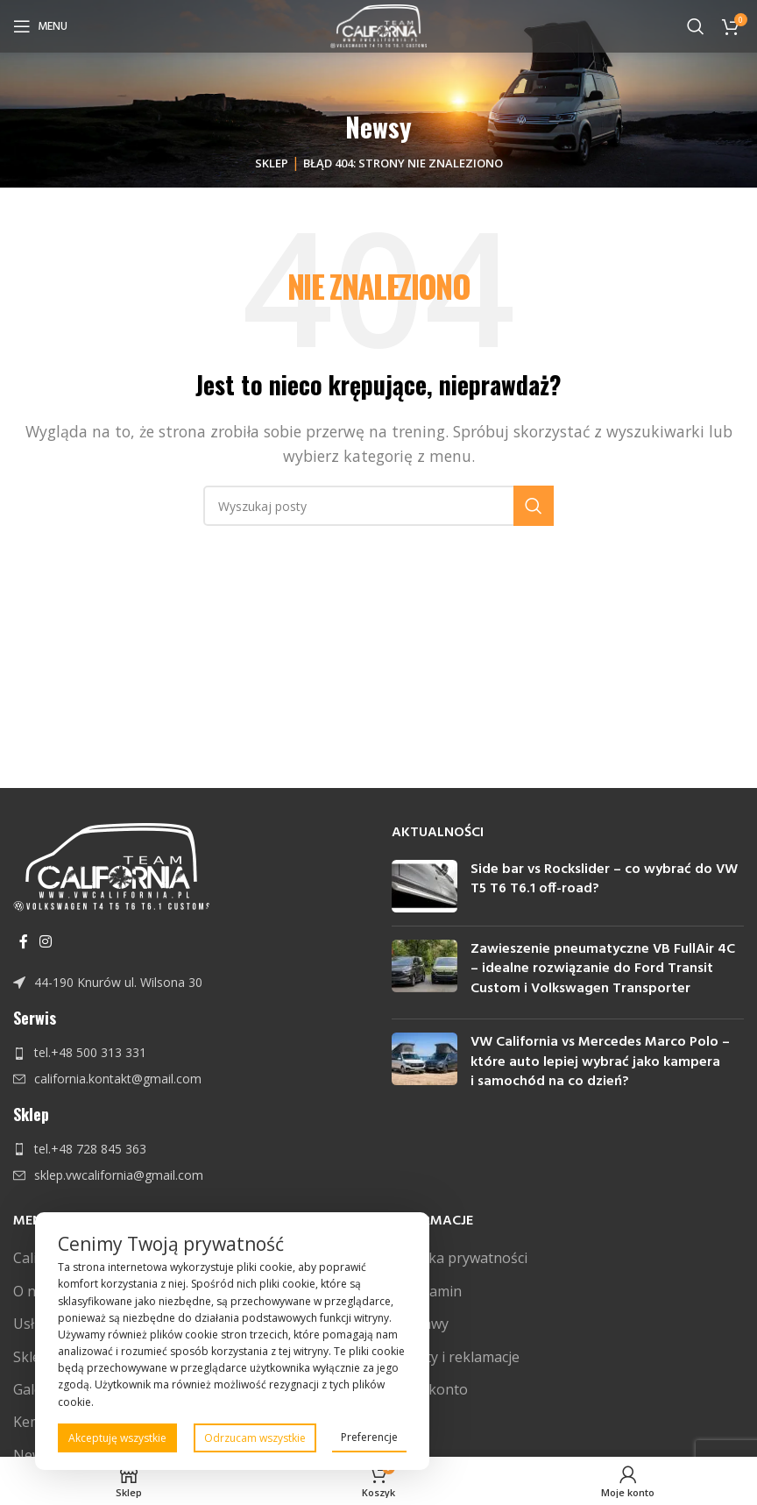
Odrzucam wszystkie (255, 1437)
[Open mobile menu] (40, 26)
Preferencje (369, 1437)
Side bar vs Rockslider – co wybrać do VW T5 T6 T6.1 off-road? (604, 879)
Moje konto (430, 1389)
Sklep (271, 163)
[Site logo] (379, 24)
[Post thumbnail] (424, 886)
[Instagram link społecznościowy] (45, 942)
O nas (32, 1291)
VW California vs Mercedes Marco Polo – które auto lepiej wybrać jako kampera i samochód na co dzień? (600, 1062)
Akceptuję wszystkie (117, 1437)
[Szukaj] (695, 26)
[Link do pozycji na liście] (189, 982)
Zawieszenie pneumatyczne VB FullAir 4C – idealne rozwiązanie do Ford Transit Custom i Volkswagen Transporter (602, 969)
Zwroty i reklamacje (456, 1357)
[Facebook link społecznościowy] (23, 942)
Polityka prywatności (459, 1257)
